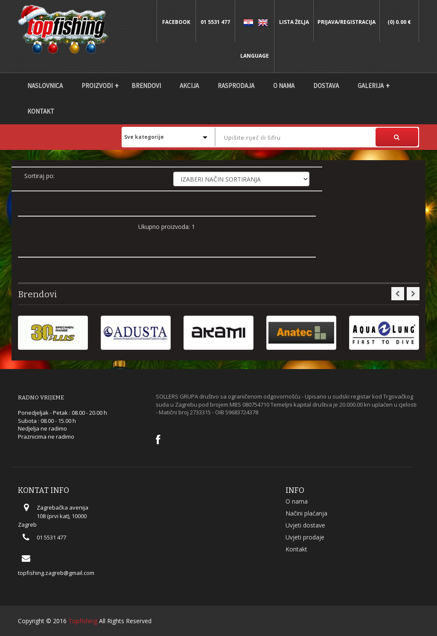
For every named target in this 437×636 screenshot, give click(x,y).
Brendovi (146, 86)
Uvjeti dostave (305, 525)
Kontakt (40, 111)
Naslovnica (45, 86)
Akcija (189, 86)
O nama (283, 86)
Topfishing (82, 621)
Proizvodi (97, 86)
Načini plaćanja (306, 513)
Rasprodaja (236, 86)
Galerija (371, 86)
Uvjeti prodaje (305, 537)
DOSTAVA (326, 86)
